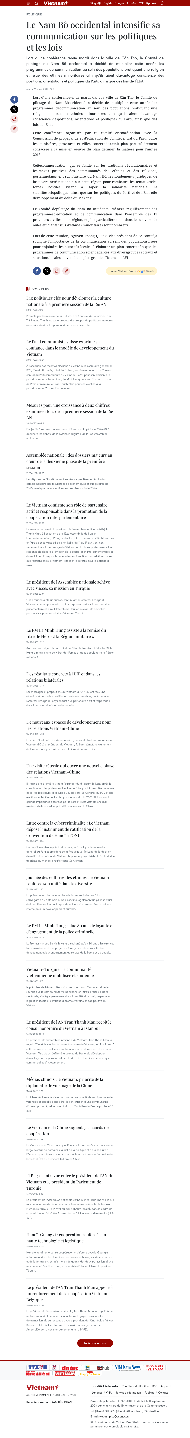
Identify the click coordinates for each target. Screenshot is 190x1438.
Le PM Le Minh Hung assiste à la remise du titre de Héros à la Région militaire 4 (66, 633)
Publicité (149, 1392)
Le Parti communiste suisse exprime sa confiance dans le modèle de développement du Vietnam (70, 348)
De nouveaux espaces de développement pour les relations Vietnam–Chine (68, 725)
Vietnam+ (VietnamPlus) (56, 3)
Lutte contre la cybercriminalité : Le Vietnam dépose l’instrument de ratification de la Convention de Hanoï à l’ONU (68, 829)
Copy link (14, 129)
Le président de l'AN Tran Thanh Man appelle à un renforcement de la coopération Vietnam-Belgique (69, 1293)
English (108, 3)
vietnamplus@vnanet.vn (114, 1416)
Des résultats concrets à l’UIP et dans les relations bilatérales (63, 677)
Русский (151, 3)
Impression (14, 119)
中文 (141, 3)
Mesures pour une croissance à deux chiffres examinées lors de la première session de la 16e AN (69, 411)
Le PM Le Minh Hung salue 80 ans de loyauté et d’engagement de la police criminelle (70, 929)
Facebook (14, 100)
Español (131, 3)
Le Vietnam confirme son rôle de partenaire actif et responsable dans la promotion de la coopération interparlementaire (66, 511)
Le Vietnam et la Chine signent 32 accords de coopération (67, 1130)
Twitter (14, 109)
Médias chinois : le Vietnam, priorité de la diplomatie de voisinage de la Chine (64, 1082)
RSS (154, 1386)
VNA (109, 1392)
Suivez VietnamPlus (121, 271)
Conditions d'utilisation (135, 1386)
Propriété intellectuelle (105, 1386)
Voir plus (40, 289)
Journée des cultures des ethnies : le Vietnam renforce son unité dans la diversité (67, 880)
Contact (163, 1392)
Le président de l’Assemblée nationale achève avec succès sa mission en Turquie (68, 585)
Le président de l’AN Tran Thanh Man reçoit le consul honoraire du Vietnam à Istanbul (68, 1025)
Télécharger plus (95, 1343)
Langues (97, 1392)
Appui (164, 1386)
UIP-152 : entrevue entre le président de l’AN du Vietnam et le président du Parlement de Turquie (70, 1182)
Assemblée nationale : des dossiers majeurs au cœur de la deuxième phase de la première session (69, 461)
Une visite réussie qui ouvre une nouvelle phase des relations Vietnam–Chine (70, 769)
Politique (34, 14)
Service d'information (128, 1392)
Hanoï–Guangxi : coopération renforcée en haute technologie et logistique (66, 1237)
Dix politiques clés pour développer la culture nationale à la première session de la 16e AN (68, 301)
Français (119, 3)
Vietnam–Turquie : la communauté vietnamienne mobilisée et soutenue (60, 972)
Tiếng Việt (95, 3)
